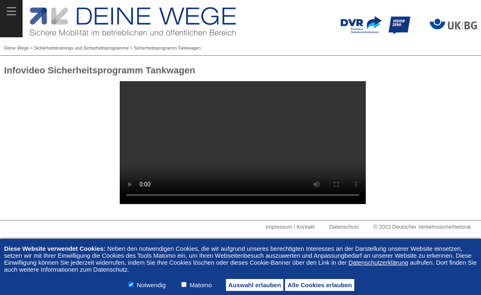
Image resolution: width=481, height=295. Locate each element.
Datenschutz (344, 227)
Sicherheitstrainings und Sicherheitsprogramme (81, 47)
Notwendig (151, 284)
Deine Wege (16, 47)
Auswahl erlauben (254, 284)
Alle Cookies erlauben (319, 284)
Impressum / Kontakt (290, 227)
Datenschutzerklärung (378, 262)
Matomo (200, 284)
